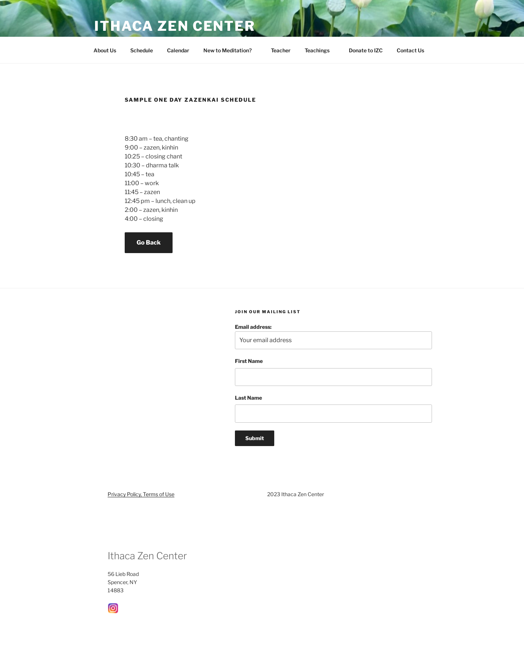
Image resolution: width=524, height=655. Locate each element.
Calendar (178, 50)
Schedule (141, 50)
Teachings (321, 50)
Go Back (149, 242)
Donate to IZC (366, 50)
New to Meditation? (231, 50)
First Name (249, 361)
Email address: (333, 336)
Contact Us (414, 50)
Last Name (248, 397)
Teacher (281, 50)
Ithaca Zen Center (174, 26)
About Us (105, 50)
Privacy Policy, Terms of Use (141, 494)
